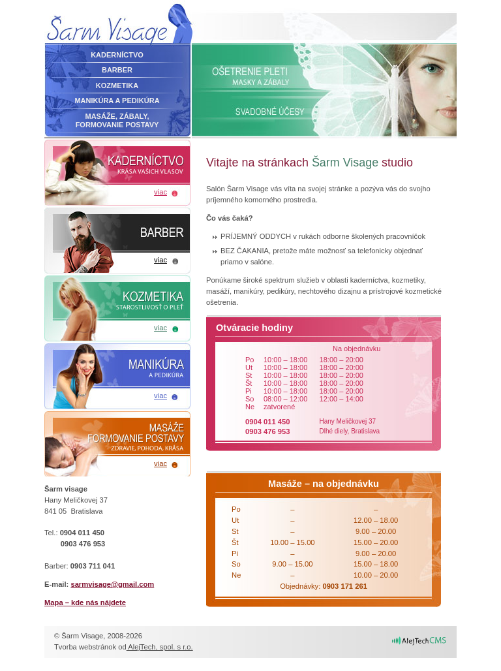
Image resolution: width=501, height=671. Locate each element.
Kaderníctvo (117, 55)
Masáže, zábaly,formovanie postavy (117, 120)
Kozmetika (117, 85)
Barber (117, 70)
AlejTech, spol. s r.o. (160, 647)
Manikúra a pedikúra (116, 100)
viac (160, 192)
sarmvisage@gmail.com (112, 584)
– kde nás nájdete (85, 602)
